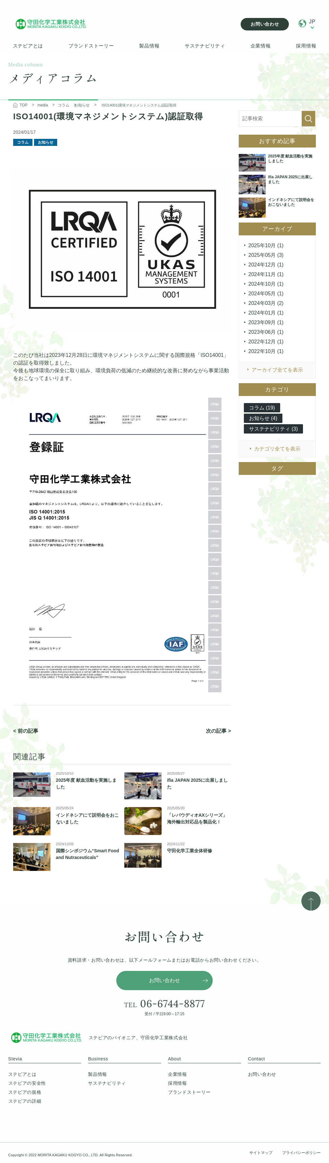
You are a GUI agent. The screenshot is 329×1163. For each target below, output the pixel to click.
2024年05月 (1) (265, 293)
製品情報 (149, 45)
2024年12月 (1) (265, 264)
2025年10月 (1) (265, 245)
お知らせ (45, 142)
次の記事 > (218, 731)
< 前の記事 (25, 731)
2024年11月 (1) (265, 274)
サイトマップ (260, 1152)
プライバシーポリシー (301, 1152)
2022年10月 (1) (265, 351)
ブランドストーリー (91, 45)
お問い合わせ (265, 24)
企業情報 (261, 45)
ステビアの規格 (24, 1092)
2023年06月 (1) (265, 332)
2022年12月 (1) (265, 341)
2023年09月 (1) (265, 322)
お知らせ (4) (263, 418)
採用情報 (306, 45)
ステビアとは (28, 45)
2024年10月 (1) (265, 284)
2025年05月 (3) (265, 255)
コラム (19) (262, 407)
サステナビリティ (205, 45)
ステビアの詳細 (24, 1101)
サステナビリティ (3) (273, 429)
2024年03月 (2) (265, 303)
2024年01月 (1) (265, 313)
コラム (23, 142)
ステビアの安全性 (27, 1083)
